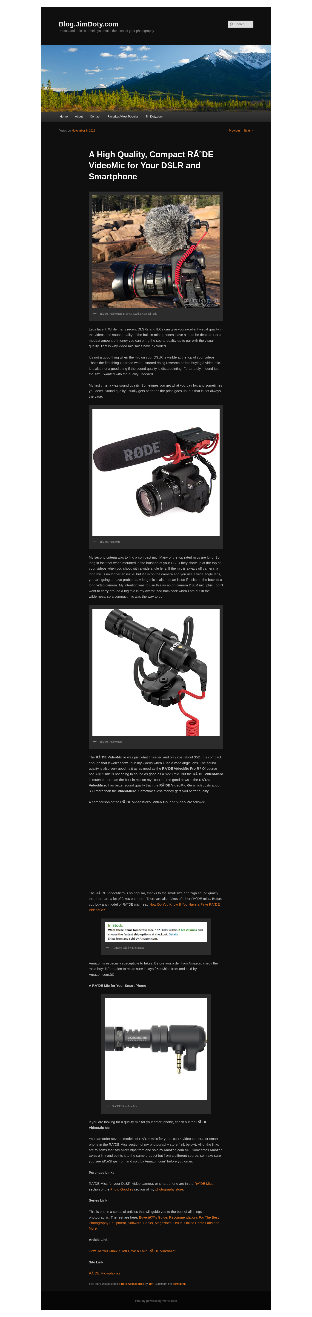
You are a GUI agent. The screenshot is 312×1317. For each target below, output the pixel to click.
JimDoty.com (154, 116)
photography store (169, 1189)
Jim (151, 1283)
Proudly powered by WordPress (156, 1301)
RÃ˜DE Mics (204, 1183)
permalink (179, 1283)
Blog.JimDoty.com (89, 24)
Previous (232, 130)
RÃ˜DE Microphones (104, 1273)
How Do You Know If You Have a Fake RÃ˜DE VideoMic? (132, 1251)
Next (248, 130)
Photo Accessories (131, 1283)
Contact (95, 116)
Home (64, 116)
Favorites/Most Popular (123, 116)
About (79, 116)
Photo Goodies (121, 1189)
